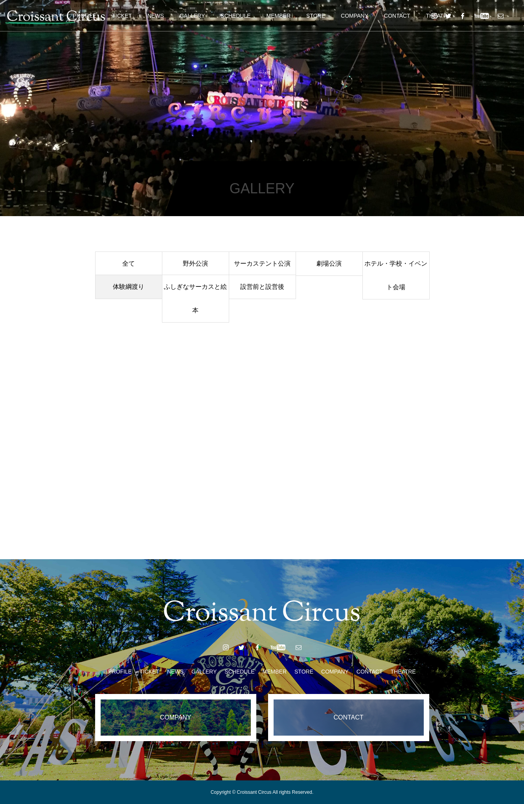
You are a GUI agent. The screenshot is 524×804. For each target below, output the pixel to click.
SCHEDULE (235, 16)
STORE (315, 16)
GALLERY (192, 16)
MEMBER (278, 16)
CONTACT (397, 16)
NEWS (155, 16)
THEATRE (403, 671)
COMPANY (354, 16)
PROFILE (120, 671)
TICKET (122, 16)
